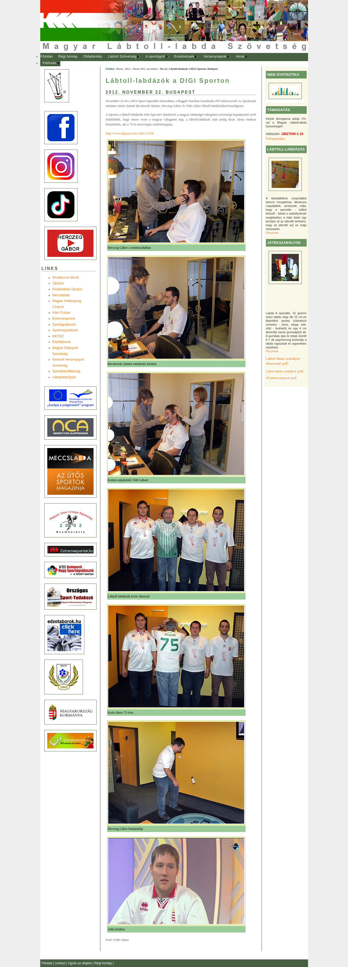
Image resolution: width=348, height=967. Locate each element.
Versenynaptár (214, 56)
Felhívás (50, 63)
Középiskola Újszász (67, 289)
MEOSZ (58, 336)
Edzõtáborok (61, 342)
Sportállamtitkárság (66, 371)
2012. (128, 68)
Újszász (58, 283)
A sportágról (155, 56)
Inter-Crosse (61, 312)
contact (60, 963)
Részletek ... (274, 232)
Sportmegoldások (65, 330)
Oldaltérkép (92, 56)
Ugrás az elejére (80, 963)
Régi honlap (68, 56)
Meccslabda (61, 295)
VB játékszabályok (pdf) (281, 378)
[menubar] (149, 59)
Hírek (240, 56)
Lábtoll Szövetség (122, 56)
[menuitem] (46, 56)
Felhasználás (275, 139)
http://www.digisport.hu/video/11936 (130, 133)
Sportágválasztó (64, 324)
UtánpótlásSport (64, 377)
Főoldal (46, 56)
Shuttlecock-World (65, 277)
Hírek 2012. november (145, 68)
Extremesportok (63, 318)
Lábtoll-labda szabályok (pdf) (284, 371)
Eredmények (184, 56)
